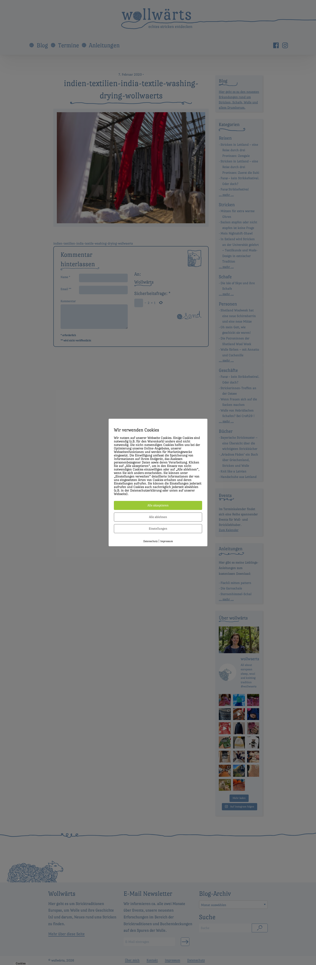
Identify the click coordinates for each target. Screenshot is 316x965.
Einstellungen (158, 528)
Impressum (166, 541)
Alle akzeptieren (158, 505)
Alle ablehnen (158, 517)
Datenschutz (150, 541)
